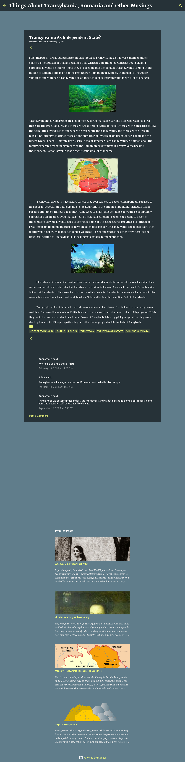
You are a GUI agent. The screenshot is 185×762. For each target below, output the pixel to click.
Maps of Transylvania (66, 724)
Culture (61, 331)
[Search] (180, 5)
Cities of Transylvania (41, 331)
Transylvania (87, 331)
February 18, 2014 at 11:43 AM (56, 386)
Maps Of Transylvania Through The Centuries (78, 671)
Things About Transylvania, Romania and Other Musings (80, 6)
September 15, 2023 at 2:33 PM (56, 408)
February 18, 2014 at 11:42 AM (56, 368)
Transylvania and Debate (110, 331)
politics (72, 331)
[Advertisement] (92, 449)
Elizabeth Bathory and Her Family (72, 617)
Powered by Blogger (92, 757)
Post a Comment (38, 415)
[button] (31, 48)
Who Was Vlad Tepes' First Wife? (71, 564)
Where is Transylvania (137, 331)
